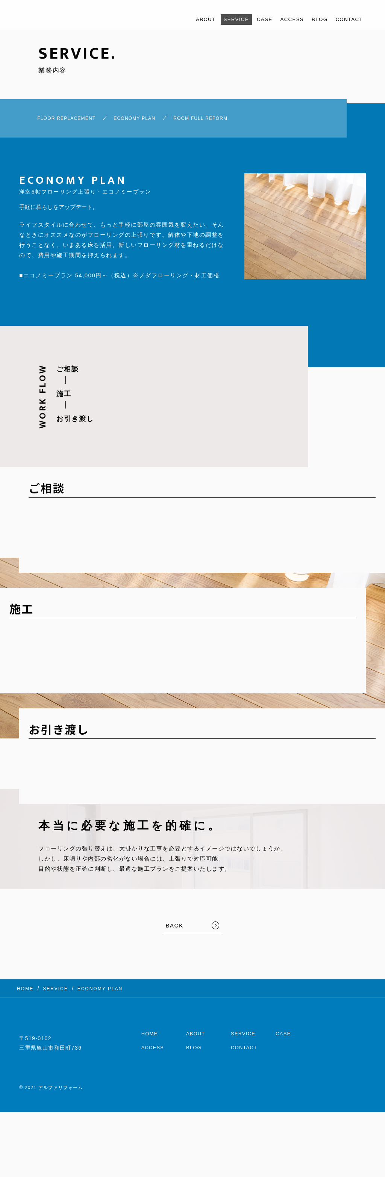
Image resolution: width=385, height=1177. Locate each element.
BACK (174, 929)
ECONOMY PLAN (141, 120)
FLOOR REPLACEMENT (55, 120)
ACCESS (284, 19)
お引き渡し (75, 423)
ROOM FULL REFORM (223, 120)
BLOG (315, 19)
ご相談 (67, 373)
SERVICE (223, 19)
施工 (63, 398)
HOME (150, 1031)
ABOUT (190, 19)
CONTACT (347, 19)
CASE (255, 19)
